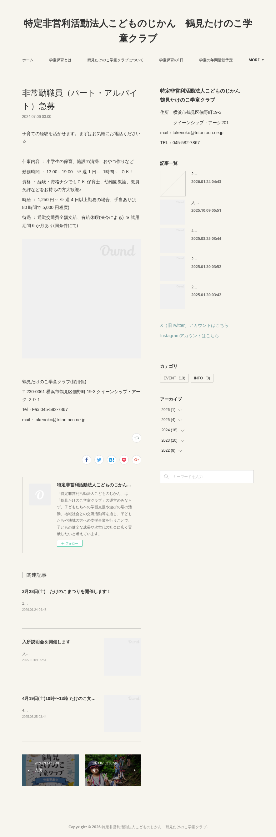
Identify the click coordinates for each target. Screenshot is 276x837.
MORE (224, 60)
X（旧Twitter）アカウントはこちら (194, 325)
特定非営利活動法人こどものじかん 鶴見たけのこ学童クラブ (138, 30)
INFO (202, 378)
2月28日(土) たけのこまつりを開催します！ (66, 591)
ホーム (47, 60)
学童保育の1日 (191, 60)
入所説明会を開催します (46, 642)
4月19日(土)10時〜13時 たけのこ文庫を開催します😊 (75, 699)
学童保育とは (80, 60)
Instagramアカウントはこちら (189, 335)
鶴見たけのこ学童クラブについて (135, 60)
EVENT (174, 378)
